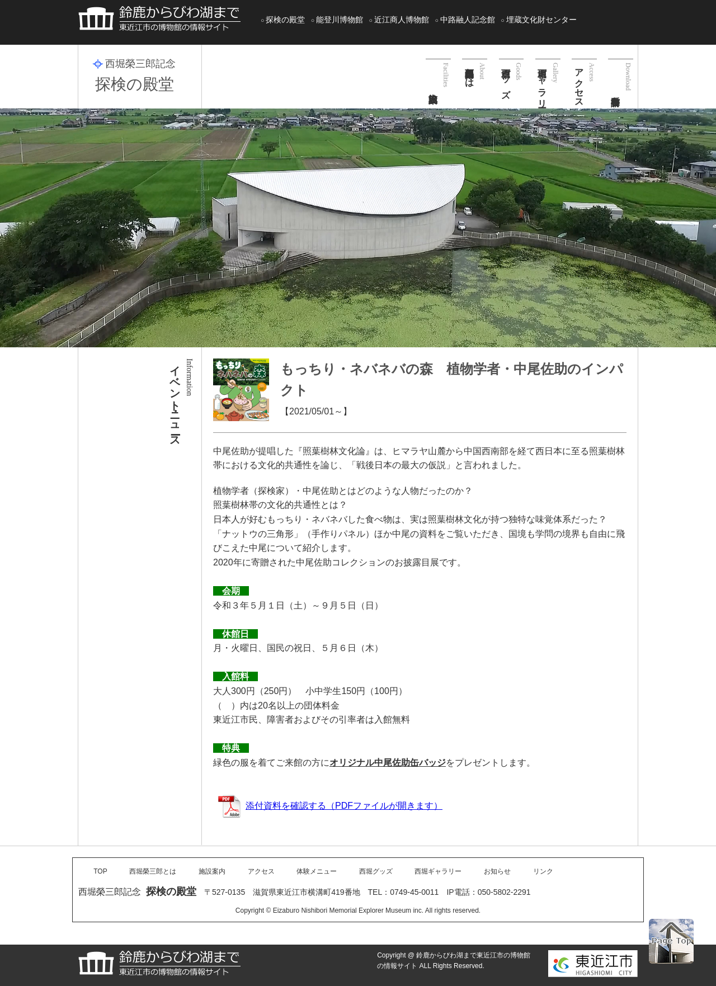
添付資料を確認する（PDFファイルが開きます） (330, 805)
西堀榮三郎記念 (140, 63)
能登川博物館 (339, 19)
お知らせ (497, 871)
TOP (100, 871)
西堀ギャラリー (542, 83)
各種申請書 (620, 74)
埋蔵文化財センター (541, 19)
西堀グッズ (506, 78)
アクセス (579, 83)
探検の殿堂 (285, 19)
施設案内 (438, 72)
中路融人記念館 (467, 19)
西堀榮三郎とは (469, 73)
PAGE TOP (671, 941)
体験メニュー (316, 871)
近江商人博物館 (401, 19)
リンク (543, 871)
